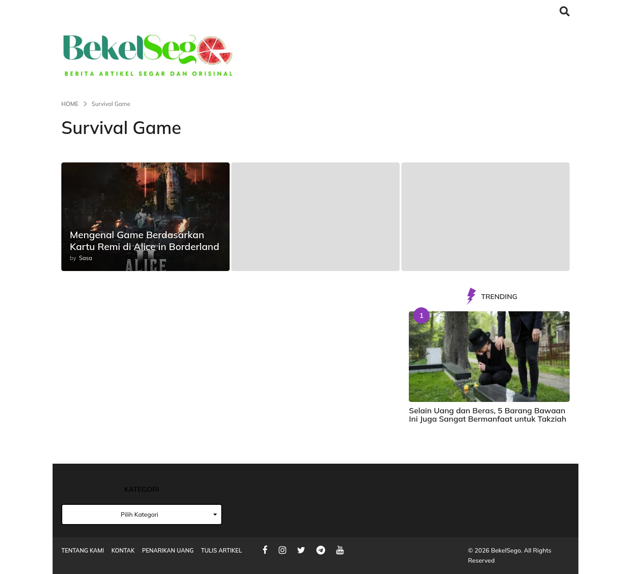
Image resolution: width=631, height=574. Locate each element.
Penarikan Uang (168, 550)
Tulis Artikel (221, 550)
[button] (565, 11)
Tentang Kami (82, 550)
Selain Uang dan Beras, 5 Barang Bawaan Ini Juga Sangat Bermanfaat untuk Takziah (487, 414)
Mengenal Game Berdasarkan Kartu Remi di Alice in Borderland (144, 240)
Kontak (123, 550)
